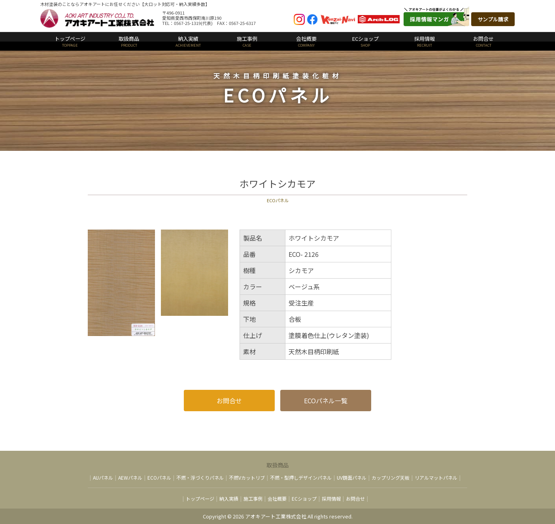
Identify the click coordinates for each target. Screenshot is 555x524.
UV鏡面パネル (351, 477)
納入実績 (188, 41)
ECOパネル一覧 (325, 400)
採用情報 (424, 41)
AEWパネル (130, 477)
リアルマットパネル (436, 477)
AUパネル (103, 477)
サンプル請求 (493, 19)
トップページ (70, 41)
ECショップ (366, 41)
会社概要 (306, 41)
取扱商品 (129, 41)
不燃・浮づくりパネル (200, 477)
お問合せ (484, 41)
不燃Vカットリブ (247, 477)
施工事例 (247, 41)
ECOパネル (159, 477)
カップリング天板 (391, 477)
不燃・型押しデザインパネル (301, 477)
